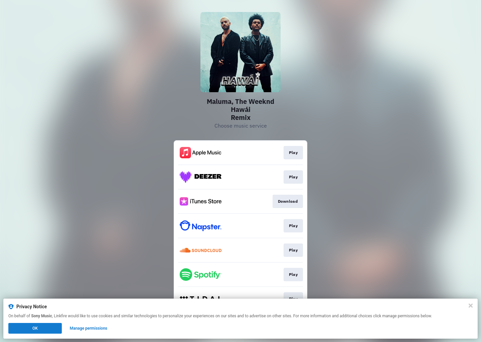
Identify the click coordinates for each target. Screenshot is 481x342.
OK (35, 328)
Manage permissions (89, 328)
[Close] (470, 305)
